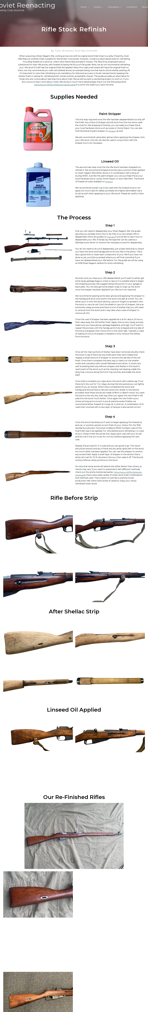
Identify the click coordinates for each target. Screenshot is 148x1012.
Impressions (116, 7)
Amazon (112, 131)
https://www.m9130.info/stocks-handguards (55, 85)
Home (88, 7)
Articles (100, 7)
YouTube (111, 237)
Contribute (133, 7)
